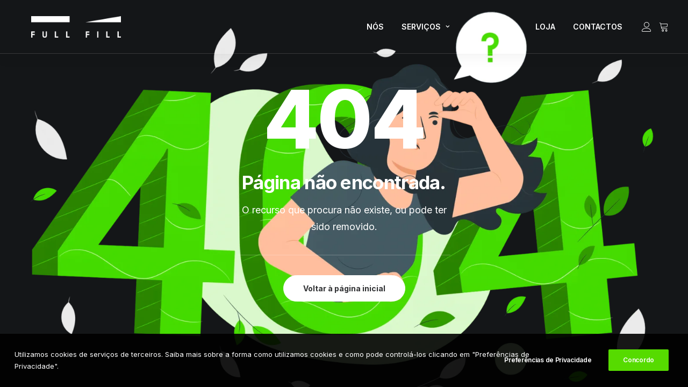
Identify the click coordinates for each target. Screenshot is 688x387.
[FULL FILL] (63, 30)
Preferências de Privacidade (547, 361)
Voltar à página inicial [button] (344, 288)
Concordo (638, 361)
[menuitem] (375, 30)
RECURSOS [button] (492, 29)
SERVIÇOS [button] (425, 29)
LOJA (545, 29)
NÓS (375, 29)
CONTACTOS (597, 29)
